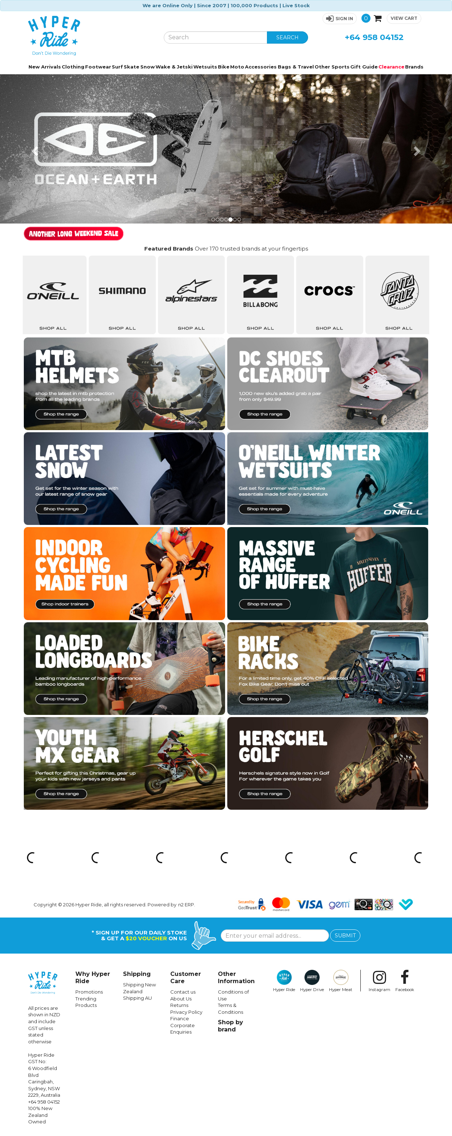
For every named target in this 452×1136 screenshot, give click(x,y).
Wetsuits (205, 67)
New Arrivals (44, 67)
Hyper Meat (340, 981)
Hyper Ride (284, 981)
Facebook (404, 981)
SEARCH (287, 37)
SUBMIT (345, 935)
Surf (117, 67)
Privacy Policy (186, 1012)
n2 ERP (186, 904)
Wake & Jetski (174, 67)
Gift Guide (364, 67)
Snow (147, 67)
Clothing (73, 67)
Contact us (183, 992)
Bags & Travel (296, 67)
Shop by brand (230, 1026)
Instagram (379, 981)
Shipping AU (137, 998)
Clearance (391, 67)
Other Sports (332, 67)
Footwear (98, 67)
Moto (237, 67)
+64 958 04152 (374, 37)
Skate (131, 67)
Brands (414, 67)
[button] (339, 18)
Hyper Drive (312, 981)
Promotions (89, 992)
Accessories (261, 67)
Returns (179, 1005)
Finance (179, 1018)
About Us (181, 999)
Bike (223, 67)
